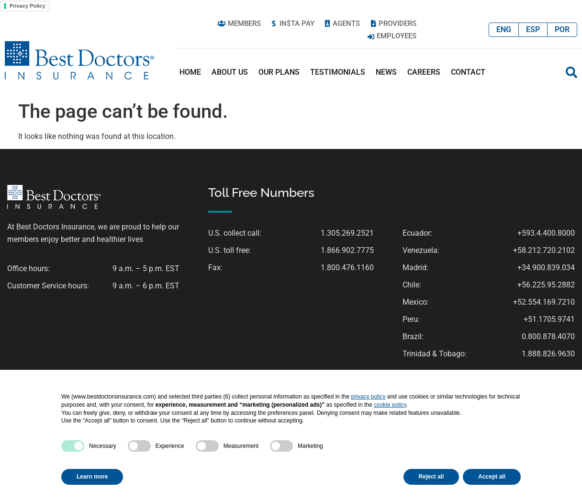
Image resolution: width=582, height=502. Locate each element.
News (386, 72)
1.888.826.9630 (548, 353)
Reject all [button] (431, 476)
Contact (468, 72)
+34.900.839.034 (546, 267)
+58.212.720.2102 (544, 250)
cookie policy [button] (390, 404)
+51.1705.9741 (549, 319)
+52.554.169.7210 (544, 302)
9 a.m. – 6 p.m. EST (145, 285)
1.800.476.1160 (347, 267)
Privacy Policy (27, 6)
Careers (423, 72)
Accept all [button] (491, 476)
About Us (230, 72)
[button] (571, 72)
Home (190, 72)
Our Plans (279, 72)
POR (562, 29)
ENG (503, 29)
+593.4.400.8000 (546, 233)
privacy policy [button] (368, 396)
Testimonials (337, 72)
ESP (533, 29)
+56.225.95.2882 (546, 284)
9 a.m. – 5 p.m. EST (145, 268)
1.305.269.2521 (347, 233)
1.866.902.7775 (347, 250)
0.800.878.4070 (548, 336)
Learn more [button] (92, 476)
